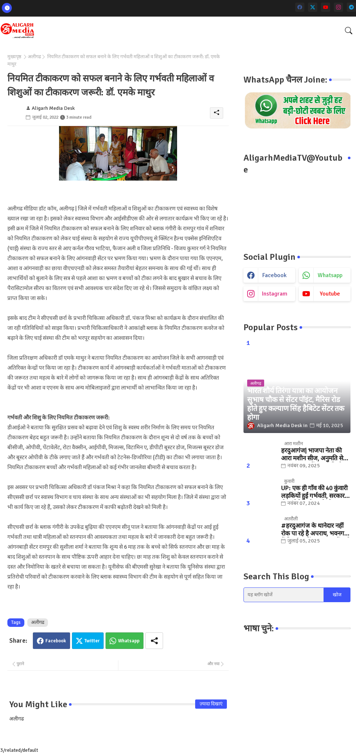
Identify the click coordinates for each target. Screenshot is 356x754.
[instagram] (338, 7)
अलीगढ (34, 57)
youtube (330, 293)
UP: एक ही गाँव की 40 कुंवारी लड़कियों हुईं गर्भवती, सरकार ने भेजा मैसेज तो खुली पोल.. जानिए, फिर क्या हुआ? (315, 492)
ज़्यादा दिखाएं (211, 704)
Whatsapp (128, 641)
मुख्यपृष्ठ (14, 57)
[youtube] (325, 7)
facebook (274, 275)
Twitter (92, 641)
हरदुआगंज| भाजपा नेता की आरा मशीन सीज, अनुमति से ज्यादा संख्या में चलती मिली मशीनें (312, 454)
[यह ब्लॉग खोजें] (283, 594)
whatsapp (330, 275)
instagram (274, 293)
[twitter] (312, 7)
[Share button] (154, 640)
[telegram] (351, 7)
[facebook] (299, 7)
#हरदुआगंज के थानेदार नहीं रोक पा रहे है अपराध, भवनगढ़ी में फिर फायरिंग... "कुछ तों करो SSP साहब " (315, 529)
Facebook (55, 641)
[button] (348, 30)
